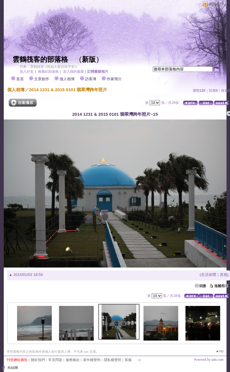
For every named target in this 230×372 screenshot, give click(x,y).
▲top (219, 351)
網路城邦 (216, 4)
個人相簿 (67, 79)
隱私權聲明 (112, 360)
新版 (89, 59)
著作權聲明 (91, 360)
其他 (223, 274)
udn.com (217, 360)
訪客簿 (90, 79)
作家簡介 (114, 79)
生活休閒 (208, 274)
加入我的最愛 (73, 72)
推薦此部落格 (48, 72)
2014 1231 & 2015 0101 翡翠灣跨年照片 (68, 89)
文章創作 (41, 79)
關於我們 (38, 360)
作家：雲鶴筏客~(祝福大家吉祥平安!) (48, 67)
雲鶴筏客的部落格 (40, 59)
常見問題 (55, 360)
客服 (128, 360)
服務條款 (73, 360)
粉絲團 (13, 368)
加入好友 (27, 72)
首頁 (20, 79)
